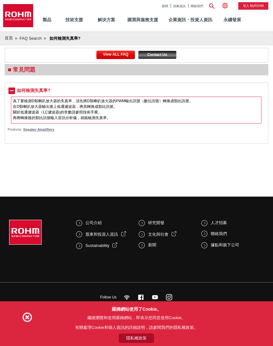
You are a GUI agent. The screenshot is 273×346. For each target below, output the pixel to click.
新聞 (165, 6)
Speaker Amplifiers (38, 129)
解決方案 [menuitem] (106, 19)
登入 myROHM (253, 6)
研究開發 (156, 222)
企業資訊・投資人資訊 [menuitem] (190, 19)
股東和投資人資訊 (101, 234)
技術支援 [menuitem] (74, 19)
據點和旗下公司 (225, 245)
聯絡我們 (197, 6)
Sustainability (97, 245)
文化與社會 (158, 234)
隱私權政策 (136, 338)
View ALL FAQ (115, 54)
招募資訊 (179, 6)
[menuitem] (232, 20)
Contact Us (157, 55)
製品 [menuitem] (47, 19)
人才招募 (219, 222)
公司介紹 (93, 222)
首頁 (9, 38)
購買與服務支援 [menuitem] (142, 19)
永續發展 (232, 19)
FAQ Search (30, 38)
